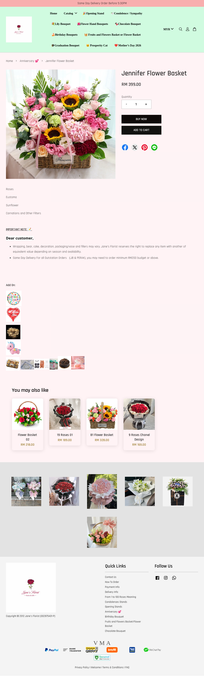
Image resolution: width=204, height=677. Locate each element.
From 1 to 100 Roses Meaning (120, 598)
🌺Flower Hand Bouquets (92, 24)
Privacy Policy (82, 668)
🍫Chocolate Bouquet (128, 24)
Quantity (127, 98)
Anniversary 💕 (29, 62)
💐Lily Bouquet (60, 24)
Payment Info (112, 588)
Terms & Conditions (113, 668)
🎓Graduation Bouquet (65, 46)
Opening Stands (113, 608)
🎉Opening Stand (93, 14)
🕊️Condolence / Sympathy (126, 14)
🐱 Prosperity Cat (97, 46)
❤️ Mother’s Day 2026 (127, 46)
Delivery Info (111, 593)
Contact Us (110, 578)
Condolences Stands (116, 603)
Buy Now (141, 120)
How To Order (112, 583)
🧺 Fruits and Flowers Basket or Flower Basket (112, 35)
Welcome (96, 668)
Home (53, 14)
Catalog (70, 14)
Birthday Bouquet (114, 617)
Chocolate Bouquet (115, 632)
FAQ (127, 668)
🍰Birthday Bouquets (64, 35)
